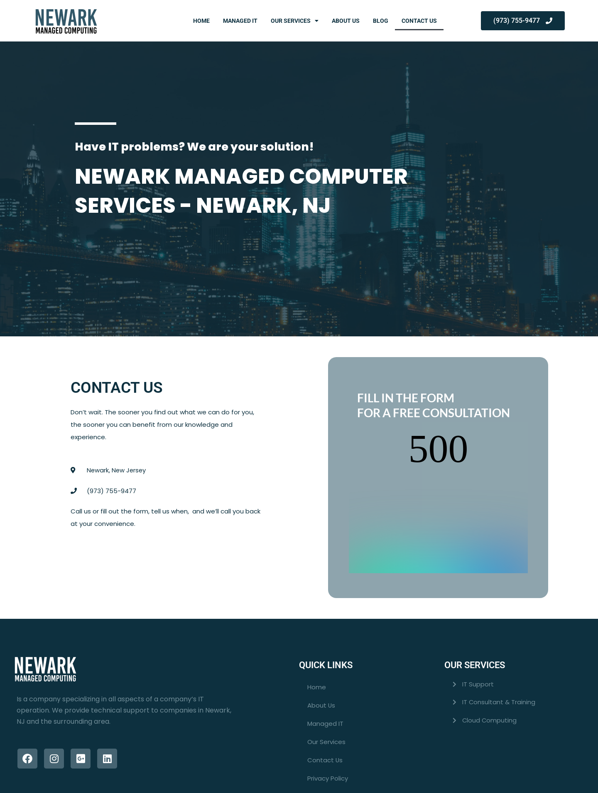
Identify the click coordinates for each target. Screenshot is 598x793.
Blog (380, 20)
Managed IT (240, 20)
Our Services (295, 21)
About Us (346, 20)
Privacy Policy (327, 743)
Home (201, 20)
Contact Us (419, 20)
